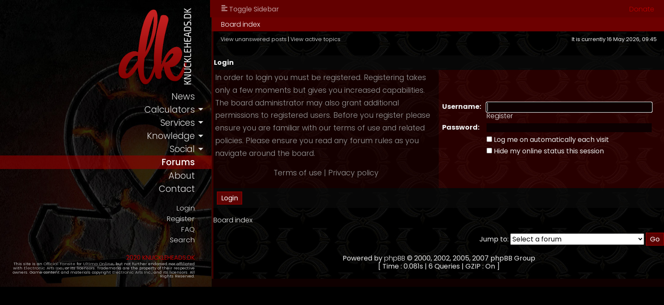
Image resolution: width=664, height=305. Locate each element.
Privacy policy (353, 173)
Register (180, 219)
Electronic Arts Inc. (43, 268)
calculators (169, 109)
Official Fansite (59, 263)
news (183, 96)
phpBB (394, 258)
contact (177, 189)
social (182, 149)
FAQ (188, 229)
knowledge (171, 136)
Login (185, 208)
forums (178, 162)
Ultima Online (98, 263)
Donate (641, 9)
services (177, 122)
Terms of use (298, 173)
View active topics (315, 39)
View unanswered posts (254, 39)
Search (182, 240)
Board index (240, 24)
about (182, 175)
